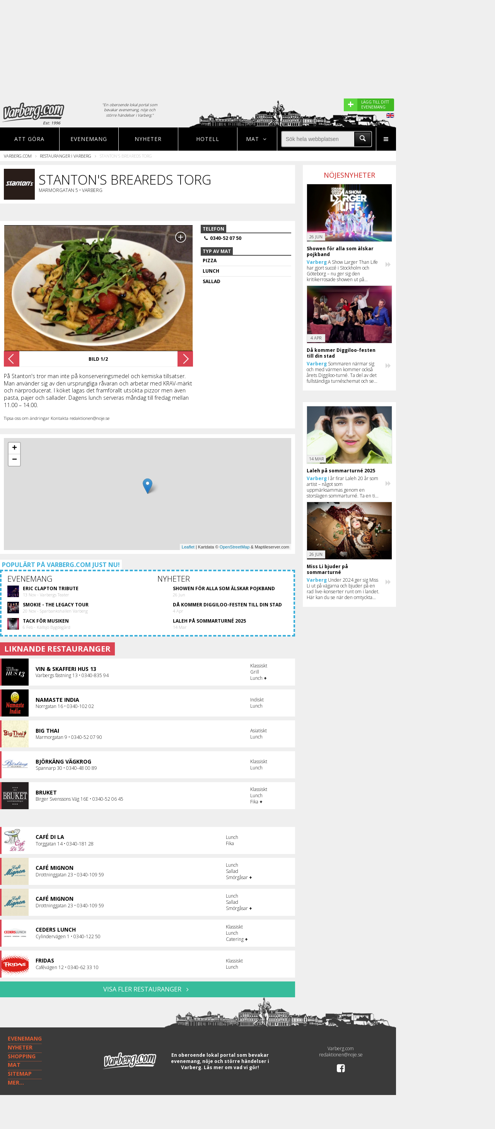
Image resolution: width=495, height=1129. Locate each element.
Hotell (207, 139)
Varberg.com (18, 156)
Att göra (29, 139)
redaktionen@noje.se (341, 1054)
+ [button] (14, 448)
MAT (14, 1064)
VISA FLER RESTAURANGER (147, 989)
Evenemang (88, 139)
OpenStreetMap (235, 547)
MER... (16, 1082)
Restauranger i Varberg (65, 156)
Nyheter (148, 139)
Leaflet (188, 547)
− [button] (14, 460)
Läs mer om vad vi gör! (231, 1067)
